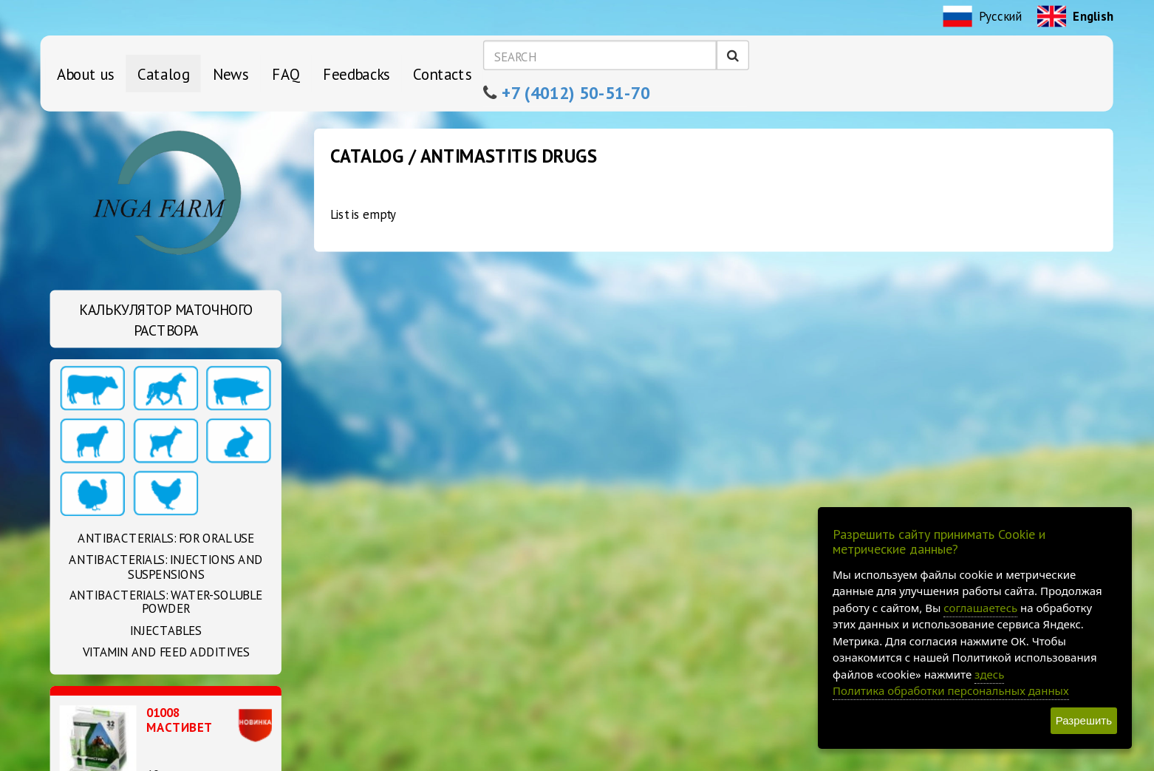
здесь (989, 674)
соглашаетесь (980, 607)
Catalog (163, 73)
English (1075, 18)
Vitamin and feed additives (166, 652)
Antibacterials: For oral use (166, 539)
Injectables (166, 630)
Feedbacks (356, 73)
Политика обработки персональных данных (951, 690)
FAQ (286, 73)
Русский (982, 18)
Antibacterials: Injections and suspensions (166, 567)
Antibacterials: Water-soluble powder (165, 602)
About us (86, 73)
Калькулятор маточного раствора (166, 320)
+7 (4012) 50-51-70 (576, 92)
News (231, 73)
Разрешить (1084, 720)
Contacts (442, 73)
